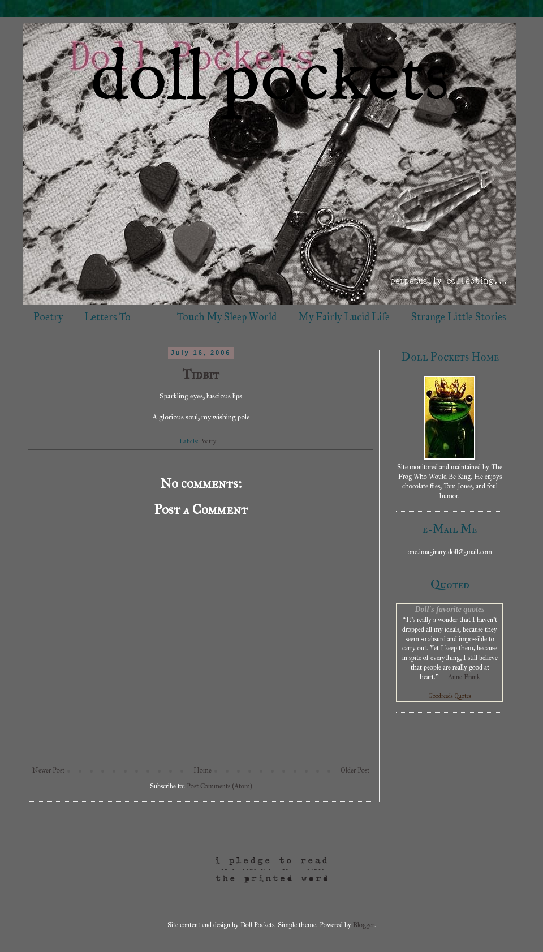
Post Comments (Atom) (219, 786)
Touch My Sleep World (227, 317)
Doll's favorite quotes (449, 609)
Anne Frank (464, 677)
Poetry (48, 317)
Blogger (363, 925)
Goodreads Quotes (450, 696)
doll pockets (269, 80)
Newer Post (48, 770)
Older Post (355, 770)
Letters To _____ (120, 317)
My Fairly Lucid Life (344, 317)
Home (202, 770)
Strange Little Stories (458, 317)
